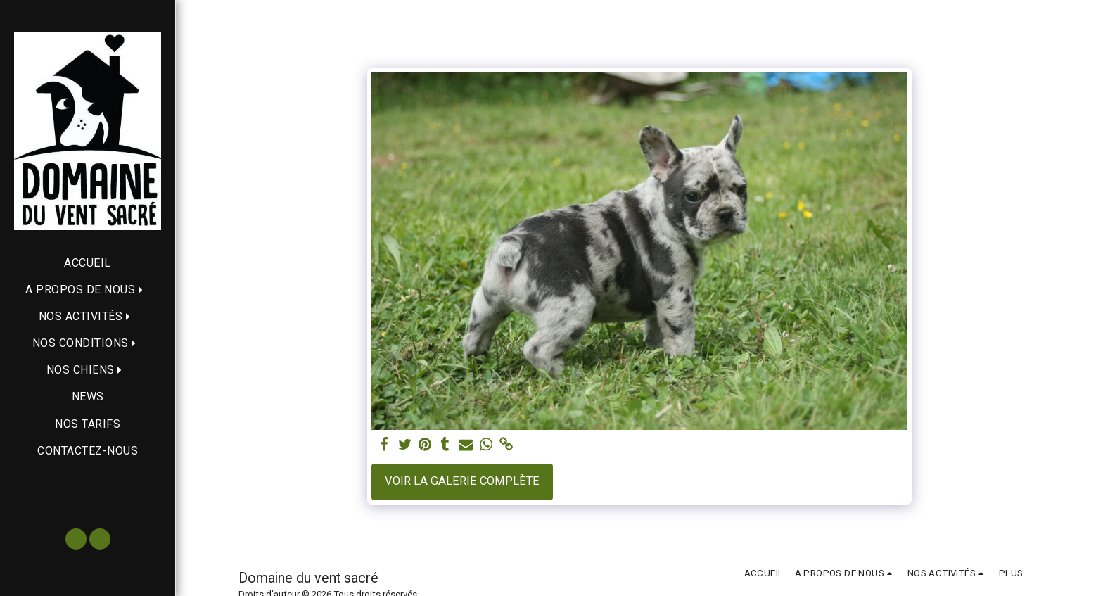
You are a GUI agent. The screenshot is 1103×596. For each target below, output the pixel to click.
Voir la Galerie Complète (462, 481)
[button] (87, 290)
